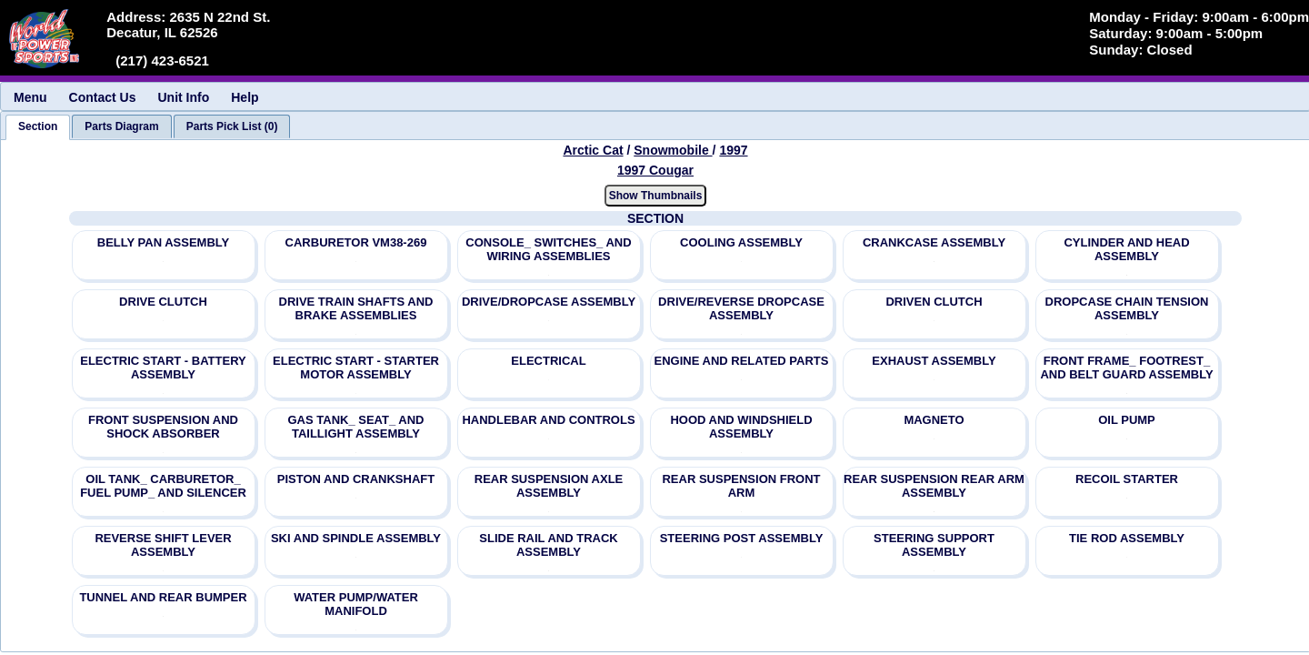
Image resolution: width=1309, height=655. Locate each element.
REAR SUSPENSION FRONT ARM (741, 485)
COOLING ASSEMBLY (741, 242)
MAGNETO (934, 420)
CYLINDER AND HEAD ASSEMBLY (1126, 249)
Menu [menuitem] (30, 97)
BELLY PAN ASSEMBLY (163, 242)
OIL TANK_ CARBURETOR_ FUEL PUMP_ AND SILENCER (163, 485)
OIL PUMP (1126, 420)
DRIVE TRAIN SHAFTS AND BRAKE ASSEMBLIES (356, 308)
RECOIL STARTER (1126, 479)
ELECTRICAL (548, 361)
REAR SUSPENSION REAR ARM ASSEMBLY (934, 485)
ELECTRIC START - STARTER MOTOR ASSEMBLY (356, 367)
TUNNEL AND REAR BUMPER (162, 597)
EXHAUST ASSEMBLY (933, 361)
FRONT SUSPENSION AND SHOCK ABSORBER (163, 426)
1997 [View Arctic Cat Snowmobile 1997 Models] (733, 150)
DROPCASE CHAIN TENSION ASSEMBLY (1127, 308)
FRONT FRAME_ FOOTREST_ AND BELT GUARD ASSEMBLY (1126, 367)
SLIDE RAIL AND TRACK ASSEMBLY (548, 545)
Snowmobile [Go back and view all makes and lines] (673, 150)
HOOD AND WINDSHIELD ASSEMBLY (741, 426)
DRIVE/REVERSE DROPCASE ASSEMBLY (741, 308)
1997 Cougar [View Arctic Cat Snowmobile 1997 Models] (655, 170)
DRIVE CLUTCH (163, 301)
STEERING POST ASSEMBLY (742, 538)
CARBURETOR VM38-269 (356, 242)
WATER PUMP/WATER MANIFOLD (356, 604)
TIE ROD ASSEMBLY (1126, 538)
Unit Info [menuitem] (183, 97)
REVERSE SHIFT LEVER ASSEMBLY (163, 545)
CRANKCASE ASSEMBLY (934, 242)
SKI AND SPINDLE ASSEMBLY (356, 538)
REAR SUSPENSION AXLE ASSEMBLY (549, 485)
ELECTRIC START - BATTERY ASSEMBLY (162, 367)
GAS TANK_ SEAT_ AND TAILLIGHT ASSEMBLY (356, 426)
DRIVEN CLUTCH (933, 301)
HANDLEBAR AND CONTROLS (548, 420)
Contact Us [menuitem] (102, 97)
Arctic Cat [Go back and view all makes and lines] (593, 150)
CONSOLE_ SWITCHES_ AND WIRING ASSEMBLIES (548, 249)
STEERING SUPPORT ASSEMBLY (934, 545)
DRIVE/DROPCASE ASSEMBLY (548, 301)
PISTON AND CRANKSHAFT (356, 479)
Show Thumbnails (656, 195)
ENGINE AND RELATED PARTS (741, 361)
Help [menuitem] (244, 97)
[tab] (37, 127)
